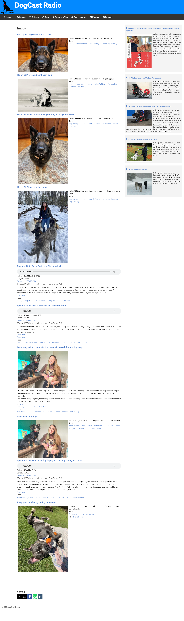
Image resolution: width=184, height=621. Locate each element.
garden (30, 497)
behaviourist (74, 426)
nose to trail (48, 412)
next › (77, 517)
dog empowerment (29, 342)
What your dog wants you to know (34, 34)
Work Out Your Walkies (75, 497)
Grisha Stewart (54, 342)
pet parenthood (30, 301)
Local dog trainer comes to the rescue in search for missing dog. (49, 347)
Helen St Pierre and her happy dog (34, 75)
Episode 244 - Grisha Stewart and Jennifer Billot (41, 305)
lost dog (38, 412)
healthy (45, 497)
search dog (96, 428)
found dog (21, 412)
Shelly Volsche (53, 301)
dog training (73, 124)
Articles (34, 17)
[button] (19, 596)
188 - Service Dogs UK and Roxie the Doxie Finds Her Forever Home (148, 107)
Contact (107, 17)
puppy (84, 342)
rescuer (81, 428)
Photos (94, 17)
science (42, 301)
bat (18, 342)
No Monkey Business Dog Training (103, 44)
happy (71, 44)
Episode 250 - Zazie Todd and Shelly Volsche (40, 266)
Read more (21, 337)
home (52, 497)
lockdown (60, 497)
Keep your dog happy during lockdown (36, 502)
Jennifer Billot (75, 342)
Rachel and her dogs (27, 416)
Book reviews (78, 17)
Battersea (21, 497)
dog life (72, 84)
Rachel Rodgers (61, 412)
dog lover (81, 84)
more (21, 404)
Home (8, 17)
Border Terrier (86, 426)
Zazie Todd (65, 301)
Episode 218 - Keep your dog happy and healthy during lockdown (49, 460)
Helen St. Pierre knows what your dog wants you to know (45, 114)
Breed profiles (60, 17)
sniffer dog (74, 412)
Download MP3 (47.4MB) (26, 281)
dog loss (43, 342)
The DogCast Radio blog (26, 407)
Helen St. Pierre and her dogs (32, 187)
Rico (88, 428)
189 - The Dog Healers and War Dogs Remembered (143, 78)
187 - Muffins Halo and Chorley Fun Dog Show (141, 139)
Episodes (20, 17)
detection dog (99, 426)
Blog (45, 17)
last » (83, 517)
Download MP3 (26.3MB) (26, 475)
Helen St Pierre (82, 44)
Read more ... (22, 295)
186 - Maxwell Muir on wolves (136, 169)
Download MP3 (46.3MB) (26, 320)
